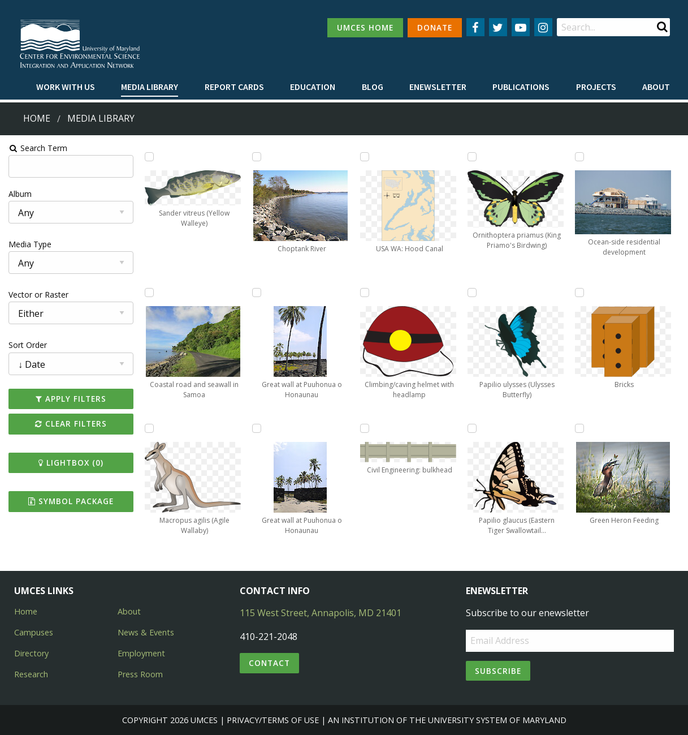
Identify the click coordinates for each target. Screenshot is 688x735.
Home (36, 118)
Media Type (28, 244)
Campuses (33, 632)
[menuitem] (65, 87)
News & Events (146, 632)
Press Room (140, 674)
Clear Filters (70, 423)
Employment (141, 653)
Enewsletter (437, 86)
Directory (31, 653)
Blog (372, 86)
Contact (269, 662)
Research (31, 674)
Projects (596, 86)
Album (19, 193)
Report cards (234, 86)
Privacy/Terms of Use (273, 720)
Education (312, 86)
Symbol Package (69, 501)
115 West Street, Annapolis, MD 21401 (320, 613)
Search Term (37, 148)
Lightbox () (69, 462)
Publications (520, 86)
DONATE (434, 27)
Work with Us (65, 86)
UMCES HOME (365, 27)
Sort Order (26, 344)
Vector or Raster (37, 294)
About (656, 86)
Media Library (149, 86)
